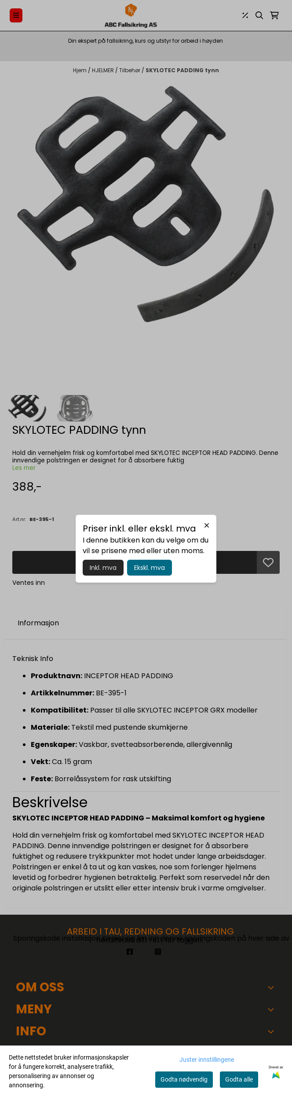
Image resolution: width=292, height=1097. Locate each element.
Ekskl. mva (149, 567)
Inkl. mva (103, 567)
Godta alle (239, 1079)
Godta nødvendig (184, 1079)
